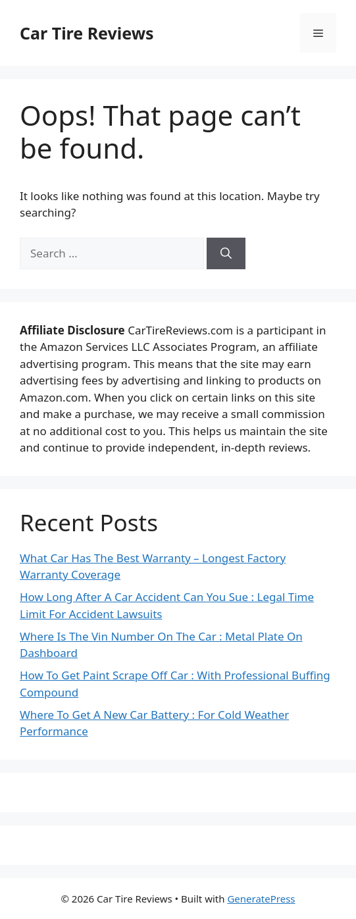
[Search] (226, 253)
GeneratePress (261, 898)
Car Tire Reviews (87, 33)
